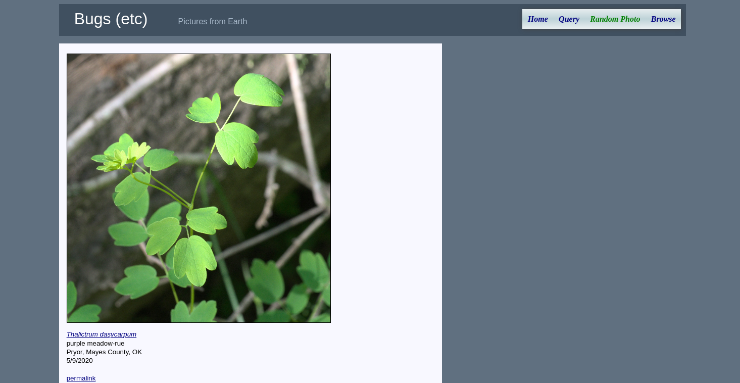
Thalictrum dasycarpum (102, 334)
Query (569, 19)
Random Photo (615, 19)
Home (538, 19)
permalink (81, 378)
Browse (663, 19)
